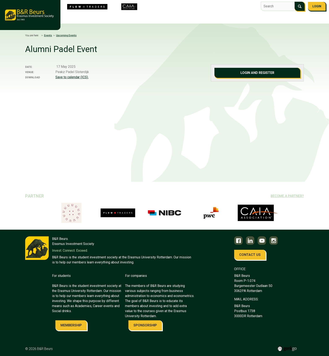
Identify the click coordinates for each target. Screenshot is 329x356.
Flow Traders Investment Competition (122, 18)
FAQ (251, 18)
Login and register (257, 73)
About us (79, 18)
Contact (236, 18)
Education (183, 18)
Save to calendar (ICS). (72, 77)
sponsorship (145, 325)
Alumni (218, 18)
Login (316, 6)
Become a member (273, 18)
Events (163, 18)
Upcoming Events (66, 35)
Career (201, 18)
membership (71, 325)
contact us (250, 255)
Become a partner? (287, 196)
